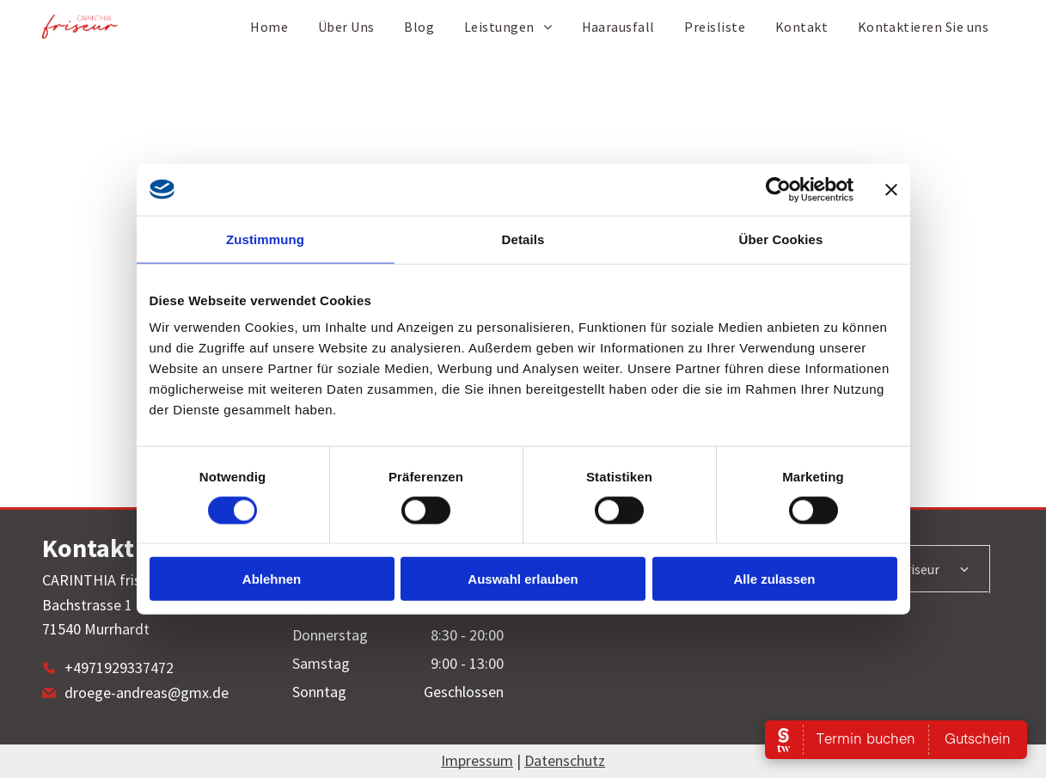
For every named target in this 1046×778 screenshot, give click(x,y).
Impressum (477, 760)
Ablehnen (271, 579)
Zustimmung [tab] (265, 238)
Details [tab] (523, 238)
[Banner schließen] (891, 189)
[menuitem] (269, 27)
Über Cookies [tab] (781, 238)
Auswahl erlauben (523, 579)
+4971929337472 (119, 667)
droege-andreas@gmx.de (146, 692)
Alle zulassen (774, 579)
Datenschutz (564, 760)
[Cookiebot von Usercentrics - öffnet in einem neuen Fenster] (778, 189)
